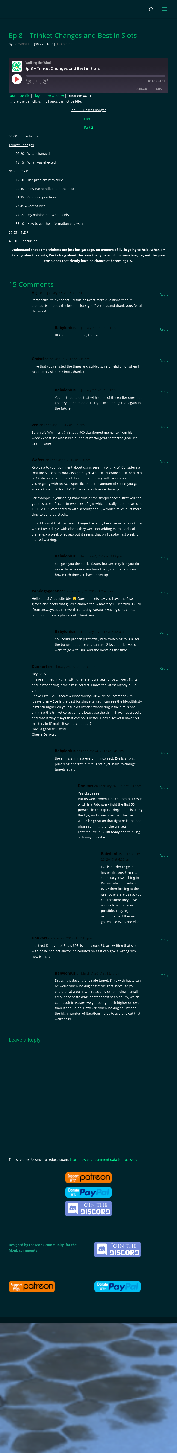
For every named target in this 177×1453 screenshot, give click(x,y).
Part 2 (88, 127)
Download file (19, 96)
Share (160, 89)
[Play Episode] (17, 79)
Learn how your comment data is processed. (104, 1159)
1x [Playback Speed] (36, 81)
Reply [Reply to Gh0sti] (164, 360)
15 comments (66, 44)
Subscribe (143, 89)
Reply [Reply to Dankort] (164, 668)
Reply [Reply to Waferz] (164, 461)
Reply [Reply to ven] (164, 426)
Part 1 (88, 118)
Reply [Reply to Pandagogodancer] (164, 593)
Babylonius (21, 44)
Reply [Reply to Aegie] (164, 294)
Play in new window (48, 96)
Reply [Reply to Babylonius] (164, 329)
